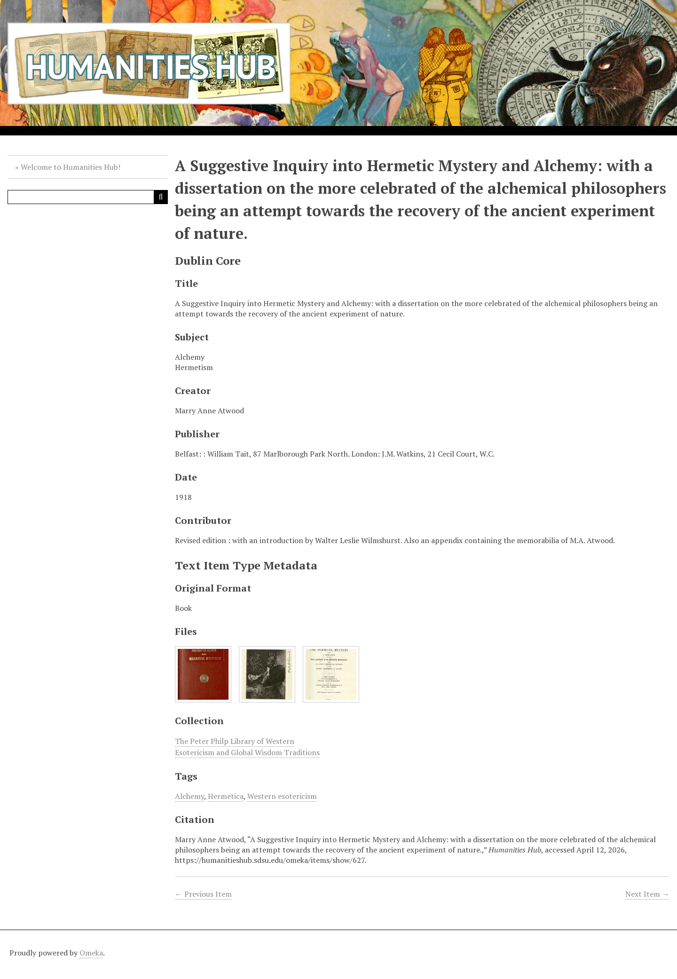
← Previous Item (203, 894)
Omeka (91, 952)
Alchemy (189, 796)
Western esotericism (282, 796)
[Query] (88, 197)
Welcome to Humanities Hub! (70, 167)
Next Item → (647, 894)
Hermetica (226, 796)
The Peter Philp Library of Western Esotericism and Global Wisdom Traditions (247, 747)
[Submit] (161, 197)
